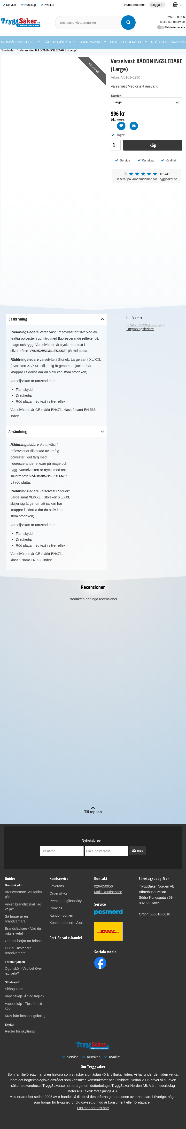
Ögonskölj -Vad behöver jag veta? (23, 971)
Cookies (55, 908)
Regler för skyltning (20, 1031)
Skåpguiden (14, 989)
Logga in (157, 5)
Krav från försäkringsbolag (25, 1016)
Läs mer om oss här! (93, 1108)
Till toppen (93, 810)
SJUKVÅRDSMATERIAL (20, 42)
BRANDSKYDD (93, 42)
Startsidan (8, 50)
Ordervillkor (58, 893)
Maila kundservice (172, 22)
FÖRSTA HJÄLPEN (60, 42)
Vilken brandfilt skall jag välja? (23, 906)
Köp (152, 145)
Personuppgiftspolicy (65, 901)
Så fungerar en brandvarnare (16, 918)
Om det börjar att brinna (23, 941)
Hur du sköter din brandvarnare (18, 950)
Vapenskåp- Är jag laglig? (24, 996)
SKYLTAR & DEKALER (128, 42)
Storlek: (116, 95)
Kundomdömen (135, 5)
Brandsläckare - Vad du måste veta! (23, 931)
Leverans (56, 886)
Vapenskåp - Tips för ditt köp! (23, 1006)
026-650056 (103, 886)
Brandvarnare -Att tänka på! (23, 894)
